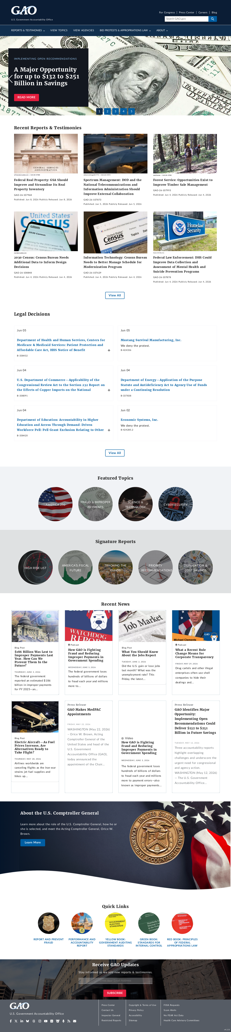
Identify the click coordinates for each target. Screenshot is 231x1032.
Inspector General (111, 1015)
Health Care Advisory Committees (181, 1020)
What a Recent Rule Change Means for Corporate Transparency (194, 653)
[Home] (44, 1009)
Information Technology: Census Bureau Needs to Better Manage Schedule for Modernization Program (115, 262)
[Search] (186, 19)
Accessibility (135, 1015)
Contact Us (108, 1010)
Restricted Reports (111, 1020)
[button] (221, 79)
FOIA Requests (171, 1005)
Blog (214, 13)
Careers (203, 13)
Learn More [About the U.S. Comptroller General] (33, 842)
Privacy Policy (136, 1010)
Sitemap (133, 1020)
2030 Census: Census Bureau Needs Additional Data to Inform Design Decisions (41, 262)
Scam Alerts (170, 1010)
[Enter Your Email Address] (115, 981)
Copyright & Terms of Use (142, 1005)
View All (115, 295)
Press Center (186, 13)
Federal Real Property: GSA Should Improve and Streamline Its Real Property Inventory (41, 184)
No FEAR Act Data (173, 1015)
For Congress (167, 13)
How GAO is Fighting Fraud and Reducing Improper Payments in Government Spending (86, 655)
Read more (26, 97)
